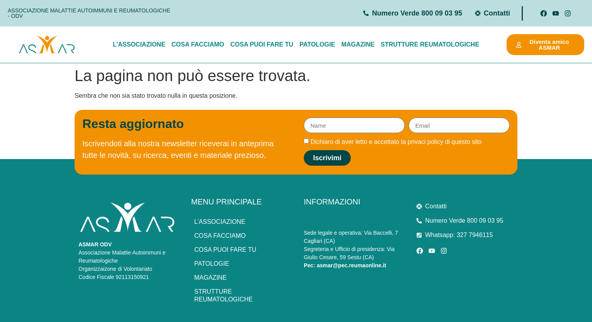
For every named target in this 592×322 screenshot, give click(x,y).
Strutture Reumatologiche (430, 44)
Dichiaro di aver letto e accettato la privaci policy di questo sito (395, 141)
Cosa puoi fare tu (261, 44)
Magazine (357, 44)
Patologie (317, 44)
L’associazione (139, 44)
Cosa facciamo (198, 44)
